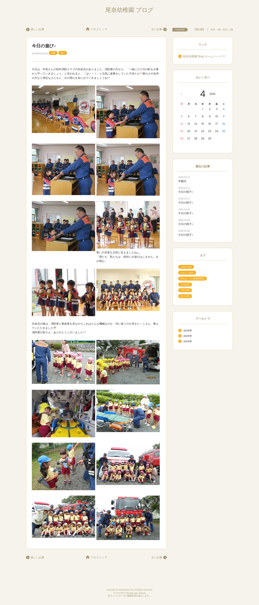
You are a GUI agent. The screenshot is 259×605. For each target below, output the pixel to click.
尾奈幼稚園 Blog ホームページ (202, 56)
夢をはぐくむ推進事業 (192, 278)
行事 (53, 53)
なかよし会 (187, 272)
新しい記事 (38, 29)
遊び (62, 53)
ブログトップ (99, 29)
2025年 (187, 335)
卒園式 (182, 181)
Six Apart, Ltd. (132, 593)
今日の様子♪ (185, 191)
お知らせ (186, 267)
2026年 (187, 330)
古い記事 (156, 29)
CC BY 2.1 (142, 593)
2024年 (187, 341)
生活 (185, 284)
